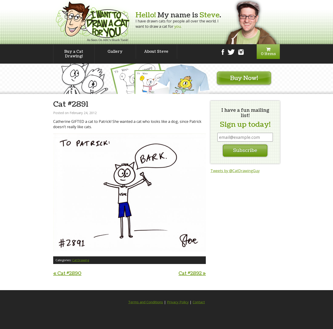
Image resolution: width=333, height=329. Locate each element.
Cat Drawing (80, 260)
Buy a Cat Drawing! (73, 54)
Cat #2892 (192, 273)
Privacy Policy (178, 302)
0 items (268, 51)
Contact (199, 302)
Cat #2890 (67, 273)
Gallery (115, 51)
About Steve (156, 51)
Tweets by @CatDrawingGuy (235, 170)
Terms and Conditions (145, 302)
